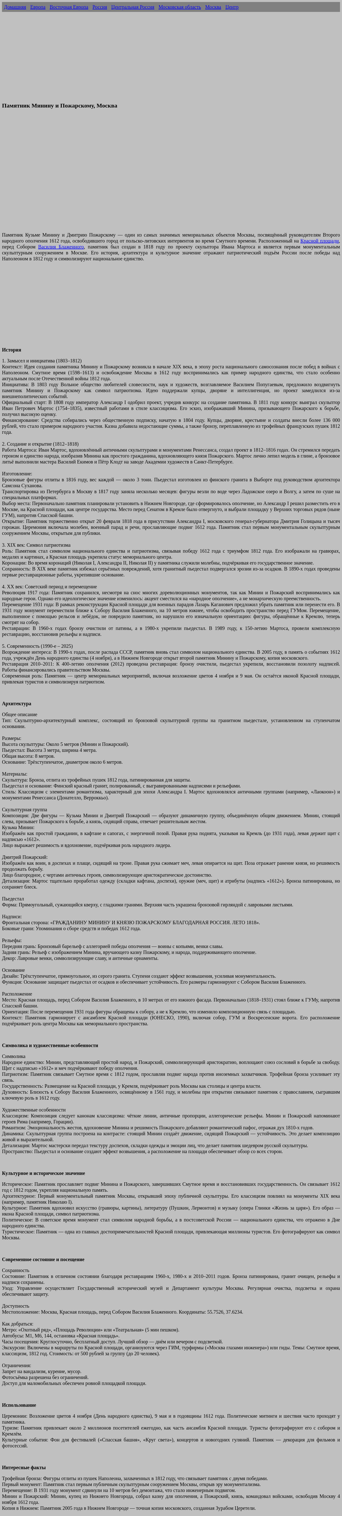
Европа (37, 7)
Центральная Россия (132, 7)
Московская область (180, 7)
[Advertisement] (171, 62)
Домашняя (15, 7)
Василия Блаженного (61, 246)
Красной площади (319, 241)
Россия (99, 7)
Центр (231, 7)
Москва (213, 7)
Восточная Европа (69, 7)
